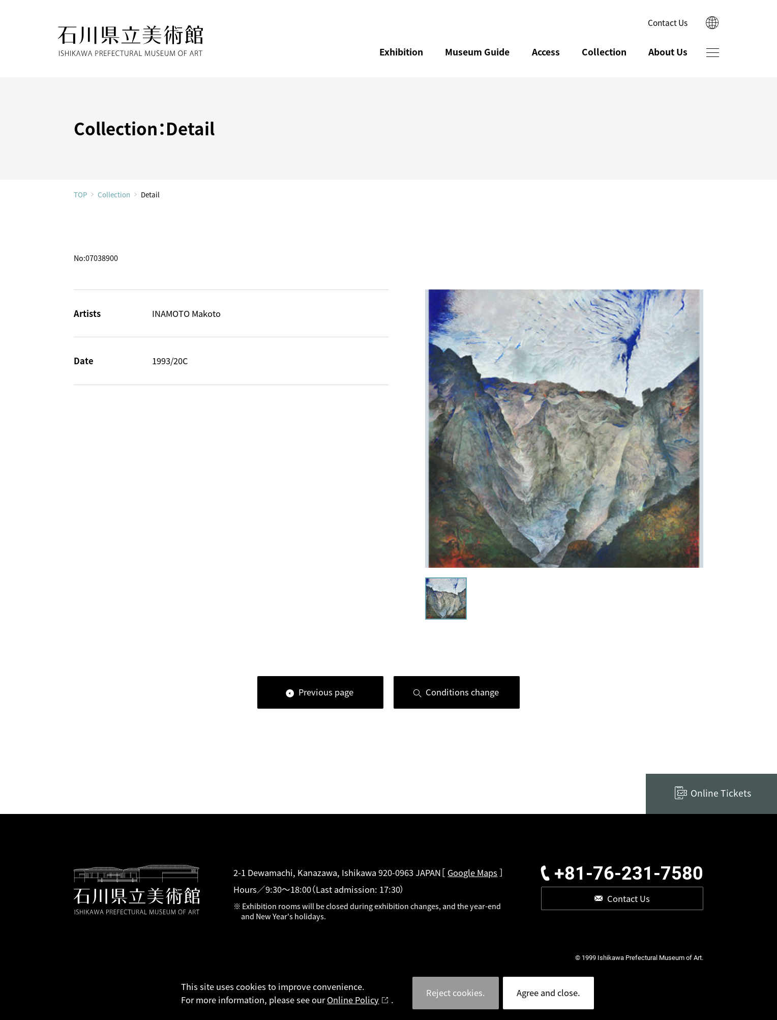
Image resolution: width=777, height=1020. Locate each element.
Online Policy (353, 1000)
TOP (80, 194)
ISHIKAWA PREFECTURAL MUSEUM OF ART (130, 40)
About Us (668, 51)
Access (546, 51)
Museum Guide (477, 51)
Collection (604, 51)
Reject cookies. (455, 992)
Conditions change (462, 692)
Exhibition (401, 51)
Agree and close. (548, 992)
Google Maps (472, 872)
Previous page (325, 692)
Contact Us (668, 22)
